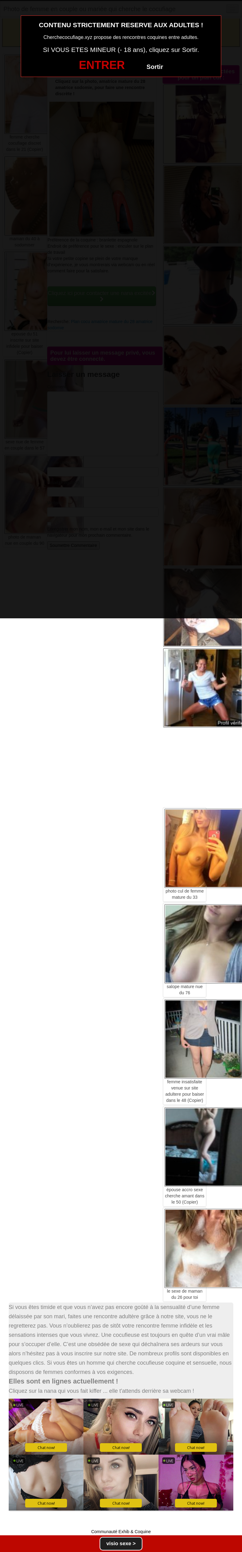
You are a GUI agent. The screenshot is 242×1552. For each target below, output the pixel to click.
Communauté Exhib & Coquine (121, 1531)
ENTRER (102, 65)
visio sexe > (121, 1543)
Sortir (154, 66)
